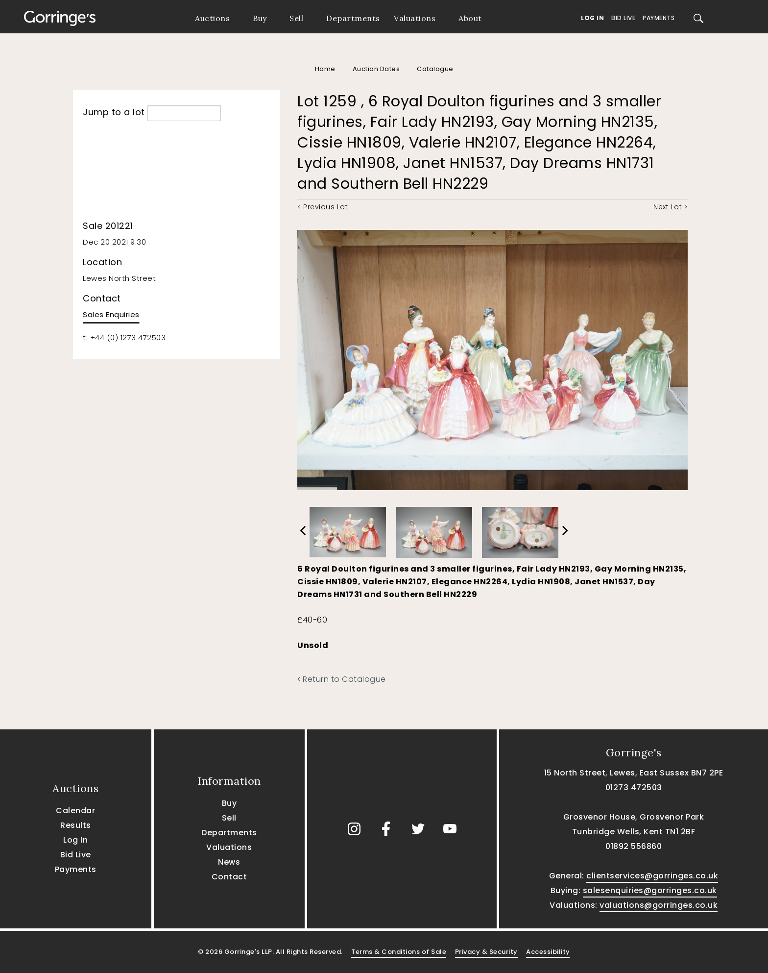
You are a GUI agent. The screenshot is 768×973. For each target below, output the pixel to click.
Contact (229, 876)
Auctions (212, 18)
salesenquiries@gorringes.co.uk (650, 890)
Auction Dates (376, 69)
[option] (348, 529)
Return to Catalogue (341, 679)
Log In (592, 18)
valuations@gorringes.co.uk (659, 905)
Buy (260, 18)
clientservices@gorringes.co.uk (652, 875)
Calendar (75, 810)
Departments (353, 18)
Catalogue (435, 69)
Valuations (414, 18)
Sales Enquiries (111, 314)
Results (75, 825)
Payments (658, 18)
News (229, 862)
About (470, 18)
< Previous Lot (322, 207)
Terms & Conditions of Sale (398, 951)
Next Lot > (670, 207)
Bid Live (623, 18)
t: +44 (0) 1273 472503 (124, 337)
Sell (296, 18)
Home (325, 69)
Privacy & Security (486, 951)
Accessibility (548, 951)
